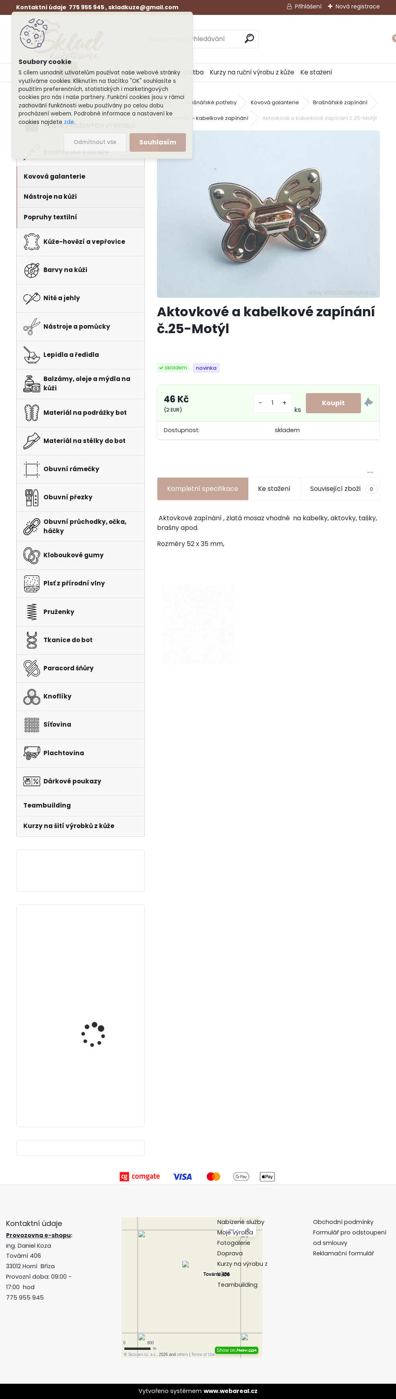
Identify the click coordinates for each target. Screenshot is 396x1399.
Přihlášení (308, 6)
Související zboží (344, 489)
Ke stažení (316, 72)
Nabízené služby (240, 1222)
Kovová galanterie (275, 102)
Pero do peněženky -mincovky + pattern (97, 1008)
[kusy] (272, 403)
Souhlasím (157, 142)
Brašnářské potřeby (211, 102)
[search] (249, 38)
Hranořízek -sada (94, 940)
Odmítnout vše (95, 142)
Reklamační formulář (343, 1253)
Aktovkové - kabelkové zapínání (205, 118)
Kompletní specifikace (202, 488)
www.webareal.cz (231, 1391)
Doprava (230, 1253)
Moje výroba (235, 1232)
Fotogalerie (233, 1243)
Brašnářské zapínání (340, 102)
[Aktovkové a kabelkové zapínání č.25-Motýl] (268, 214)
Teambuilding (237, 1285)
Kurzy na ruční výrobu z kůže (252, 72)
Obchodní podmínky (344, 1222)
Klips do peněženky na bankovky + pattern (99, 1074)
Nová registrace (358, 6)
